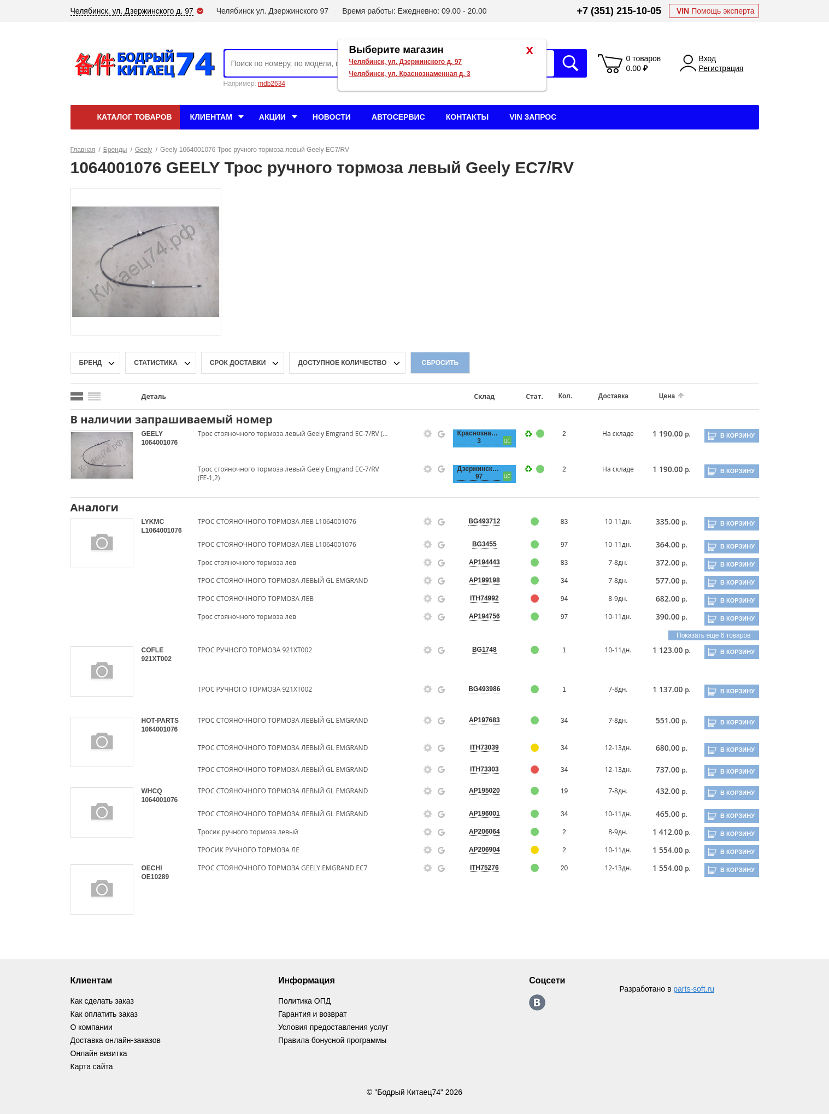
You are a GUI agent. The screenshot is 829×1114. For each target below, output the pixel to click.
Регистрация (721, 68)
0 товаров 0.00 (643, 63)
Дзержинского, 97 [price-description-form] (479, 472)
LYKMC (153, 522)
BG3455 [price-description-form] (484, 544)
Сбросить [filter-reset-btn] (440, 363)
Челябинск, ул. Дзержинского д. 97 (405, 62)
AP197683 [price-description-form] (484, 720)
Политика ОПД (304, 1001)
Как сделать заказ (102, 1001)
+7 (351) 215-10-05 (619, 10)
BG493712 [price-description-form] (484, 521)
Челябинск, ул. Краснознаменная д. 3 (410, 74)
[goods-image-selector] (102, 455)
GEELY (152, 434)
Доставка (613, 396)
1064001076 (160, 442)
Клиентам (211, 117)
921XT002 (157, 659)
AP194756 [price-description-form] (484, 616)
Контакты (467, 117)
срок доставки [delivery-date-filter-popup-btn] (238, 363)
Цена (667, 396)
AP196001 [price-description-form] (484, 813)
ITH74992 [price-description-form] (484, 598)
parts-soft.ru (693, 989)
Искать (570, 63)
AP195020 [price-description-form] (484, 790)
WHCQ (152, 791)
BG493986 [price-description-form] (484, 689)
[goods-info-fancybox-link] (428, 433)
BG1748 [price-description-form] (484, 649)
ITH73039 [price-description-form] (484, 747)
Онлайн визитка (98, 1053)
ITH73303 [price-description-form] (484, 769)
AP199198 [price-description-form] (484, 580)
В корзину (737, 435)
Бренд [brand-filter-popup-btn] (90, 363)
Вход (707, 58)
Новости (332, 117)
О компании (91, 1027)
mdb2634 (271, 83)
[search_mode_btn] (76, 396)
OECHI (152, 868)
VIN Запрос (532, 117)
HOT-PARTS (160, 720)
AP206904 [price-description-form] (484, 849)
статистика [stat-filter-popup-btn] (155, 363)
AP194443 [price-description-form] (484, 562)
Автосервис (398, 117)
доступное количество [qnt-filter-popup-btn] (342, 363)
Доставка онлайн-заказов (115, 1040)
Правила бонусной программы (332, 1040)
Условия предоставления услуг (333, 1027)
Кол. (565, 396)
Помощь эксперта (716, 11)
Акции (272, 117)
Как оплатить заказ (104, 1014)
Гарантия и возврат (312, 1014)
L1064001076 (162, 530)
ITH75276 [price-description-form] (484, 867)
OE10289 (155, 877)
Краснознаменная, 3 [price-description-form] (479, 437)
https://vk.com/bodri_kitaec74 (537, 1002)
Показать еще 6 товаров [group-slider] (713, 635)
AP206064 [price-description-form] (484, 831)
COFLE (153, 650)
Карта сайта (91, 1066)
